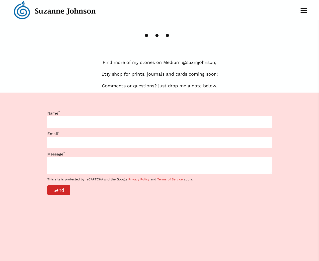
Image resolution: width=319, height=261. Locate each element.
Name (53, 113)
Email (53, 133)
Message (56, 154)
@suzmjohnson (198, 62)
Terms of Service (170, 179)
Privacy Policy (139, 179)
